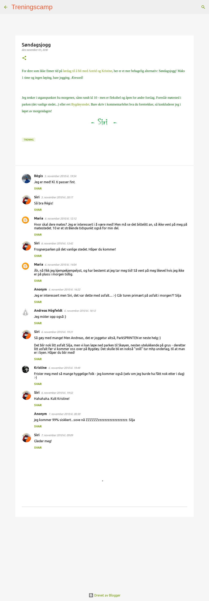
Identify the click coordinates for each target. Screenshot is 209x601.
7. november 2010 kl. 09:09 (57, 435)
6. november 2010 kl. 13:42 (57, 243)
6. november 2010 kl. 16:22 (64, 289)
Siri (37, 197)
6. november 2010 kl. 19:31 (57, 331)
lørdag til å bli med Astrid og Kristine (87, 71)
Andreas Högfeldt (48, 310)
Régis (38, 176)
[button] (24, 58)
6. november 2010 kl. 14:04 (60, 264)
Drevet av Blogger (104, 595)
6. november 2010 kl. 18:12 (80, 310)
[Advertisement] (104, 551)
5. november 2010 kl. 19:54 (60, 176)
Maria (38, 218)
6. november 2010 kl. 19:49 (64, 367)
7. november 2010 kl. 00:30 (64, 413)
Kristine (40, 367)
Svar (38, 188)
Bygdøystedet (80, 104)
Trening (28, 139)
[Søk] (58, 7)
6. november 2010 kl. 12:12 (60, 218)
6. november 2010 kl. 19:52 (57, 392)
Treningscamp (32, 7)
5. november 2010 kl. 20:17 (57, 197)
